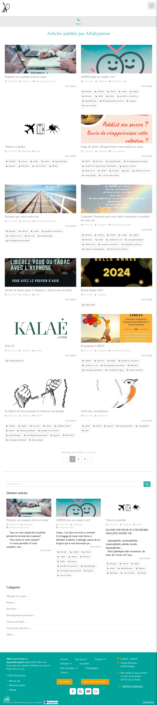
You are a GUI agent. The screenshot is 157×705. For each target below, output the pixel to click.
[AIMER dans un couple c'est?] (116, 59)
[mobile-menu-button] (151, 6)
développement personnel (19, 615)
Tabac (9, 634)
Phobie (9, 602)
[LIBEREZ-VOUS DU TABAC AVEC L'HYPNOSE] (40, 272)
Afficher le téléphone (132, 686)
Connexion (148, 702)
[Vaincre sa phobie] (40, 129)
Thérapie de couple (16, 596)
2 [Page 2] (78, 459)
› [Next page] (91, 459)
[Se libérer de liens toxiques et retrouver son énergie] (40, 393)
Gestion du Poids (15, 621)
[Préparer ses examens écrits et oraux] (40, 59)
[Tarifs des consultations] (116, 393)
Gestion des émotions (17, 628)
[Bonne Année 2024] (116, 272)
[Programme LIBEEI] (116, 328)
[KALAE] (40, 328)
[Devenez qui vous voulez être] (40, 199)
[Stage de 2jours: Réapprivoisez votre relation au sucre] (116, 129)
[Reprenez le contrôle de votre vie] (116, 199)
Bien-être (11, 608)
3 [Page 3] (84, 459)
